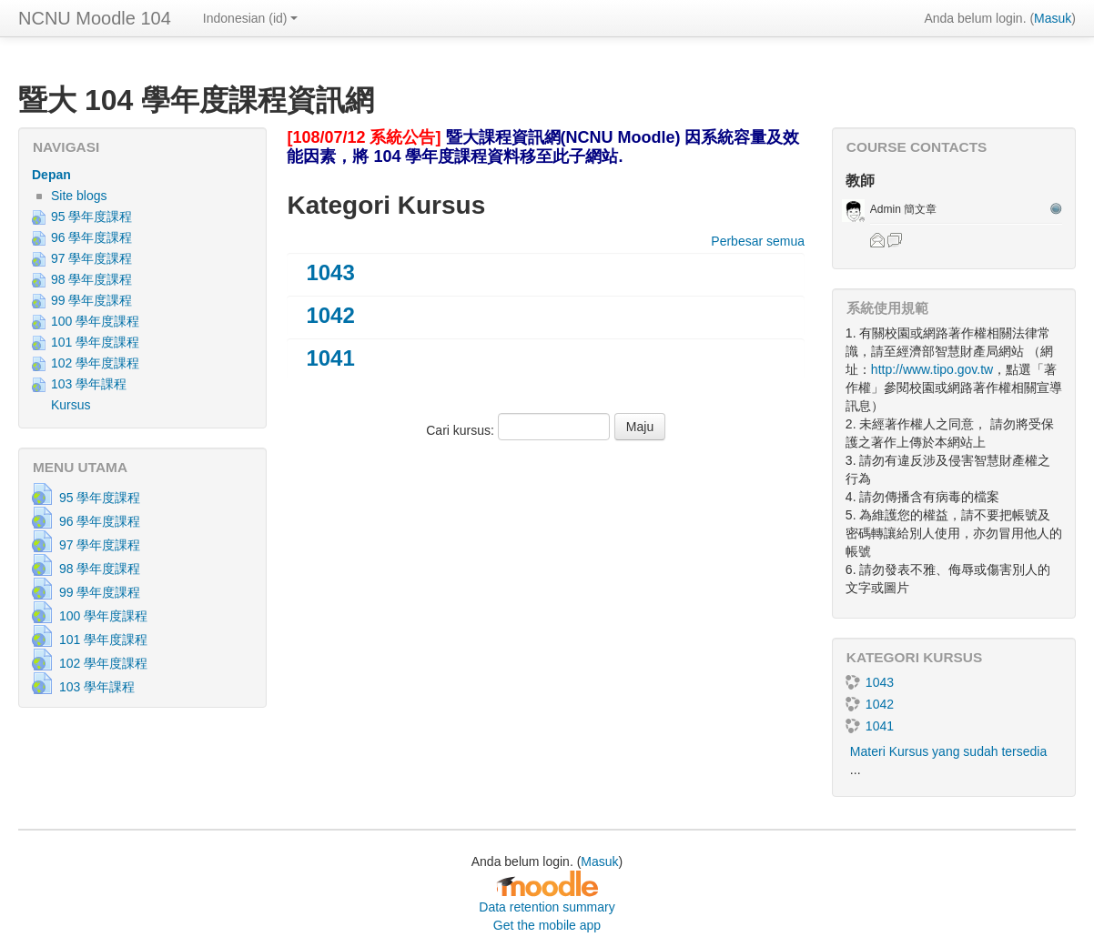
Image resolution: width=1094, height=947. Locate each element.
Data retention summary (546, 907)
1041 (330, 358)
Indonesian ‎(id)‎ (251, 18)
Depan (51, 174)
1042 (330, 315)
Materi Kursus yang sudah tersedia (948, 751)
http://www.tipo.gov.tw (932, 369)
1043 (330, 272)
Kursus (71, 405)
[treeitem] (142, 175)
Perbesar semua (758, 241)
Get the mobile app (547, 925)
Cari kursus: (462, 430)
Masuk (1052, 18)
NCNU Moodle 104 (94, 18)
